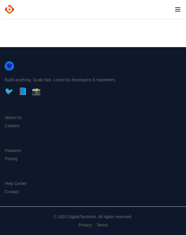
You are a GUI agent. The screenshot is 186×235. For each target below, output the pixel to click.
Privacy (85, 225)
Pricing (11, 158)
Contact (12, 191)
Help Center (16, 183)
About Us (13, 117)
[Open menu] (177, 9)
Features (13, 150)
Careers (12, 125)
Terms (102, 225)
